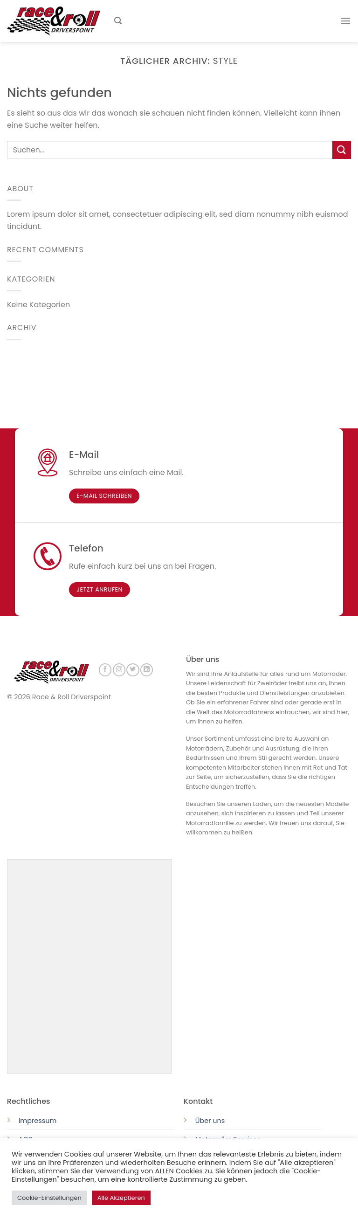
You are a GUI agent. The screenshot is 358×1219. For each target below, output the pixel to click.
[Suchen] (118, 21)
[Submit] (341, 150)
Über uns (210, 1119)
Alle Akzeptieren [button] (121, 1197)
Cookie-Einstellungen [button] (49, 1197)
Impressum (37, 1119)
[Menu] (345, 20)
